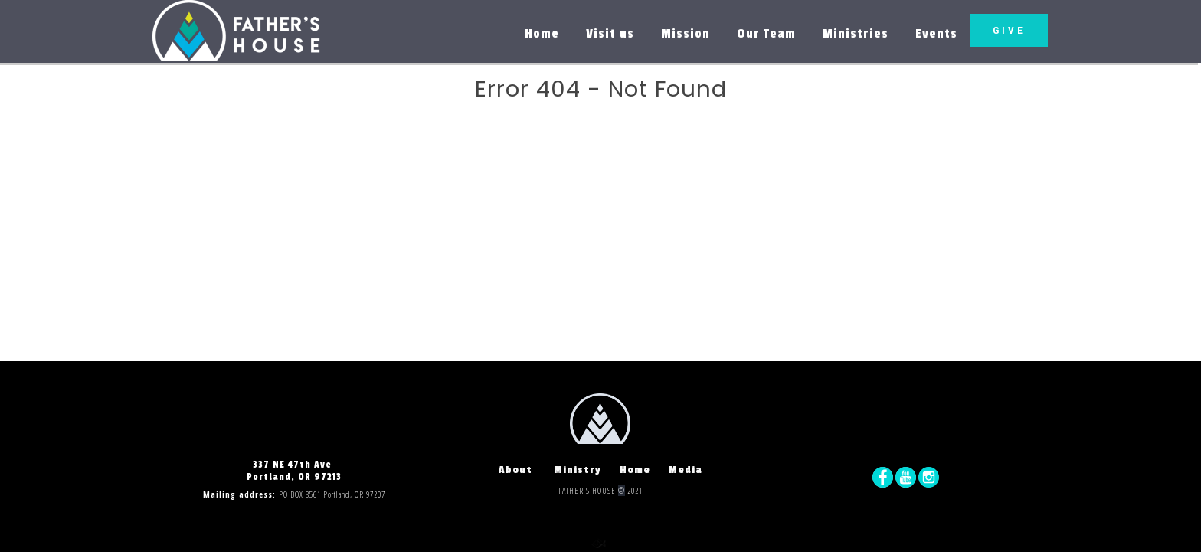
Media (685, 470)
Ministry (587, 470)
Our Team (766, 33)
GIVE (1009, 30)
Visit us (610, 33)
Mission (685, 33)
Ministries (855, 33)
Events (936, 33)
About (526, 470)
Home (542, 33)
